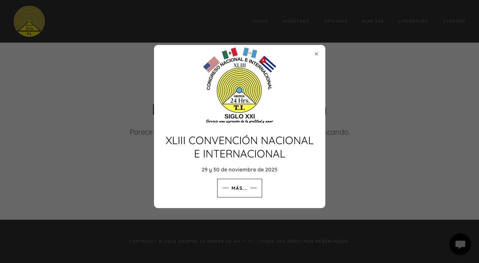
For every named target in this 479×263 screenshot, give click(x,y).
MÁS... (240, 188)
